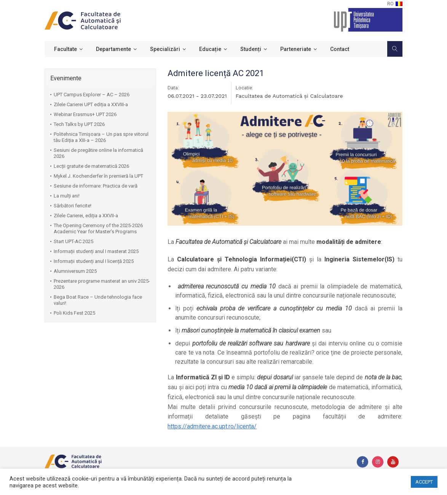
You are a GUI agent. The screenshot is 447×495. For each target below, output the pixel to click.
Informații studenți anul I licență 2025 (94, 261)
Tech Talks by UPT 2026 (79, 124)
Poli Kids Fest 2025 (74, 313)
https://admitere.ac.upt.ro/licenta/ (212, 426)
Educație (210, 49)
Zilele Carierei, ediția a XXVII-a (86, 215)
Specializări (165, 49)
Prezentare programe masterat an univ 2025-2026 (102, 284)
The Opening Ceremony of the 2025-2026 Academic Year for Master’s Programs (98, 228)
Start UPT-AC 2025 (73, 241)
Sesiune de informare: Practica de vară (95, 186)
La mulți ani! (67, 196)
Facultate (65, 49)
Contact (339, 49)
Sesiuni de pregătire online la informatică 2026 (98, 153)
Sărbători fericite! (72, 206)
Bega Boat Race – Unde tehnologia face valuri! (98, 300)
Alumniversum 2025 (75, 271)
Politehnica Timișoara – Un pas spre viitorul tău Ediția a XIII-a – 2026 (101, 137)
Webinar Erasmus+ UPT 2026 (85, 114)
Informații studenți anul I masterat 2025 (96, 251)
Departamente (113, 49)
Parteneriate (295, 49)
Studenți (250, 49)
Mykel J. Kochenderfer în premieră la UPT (98, 176)
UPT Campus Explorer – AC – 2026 (91, 94)
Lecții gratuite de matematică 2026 (91, 166)
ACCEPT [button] (424, 482)
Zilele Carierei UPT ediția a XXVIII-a (91, 104)
